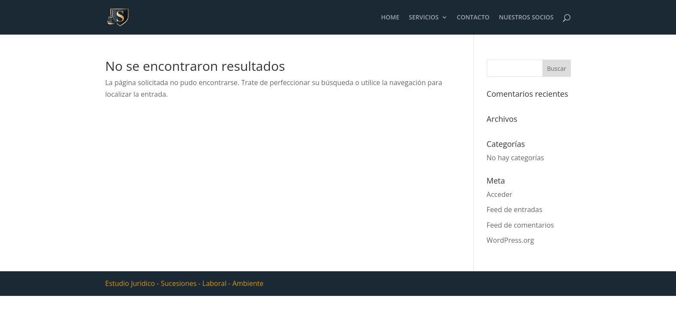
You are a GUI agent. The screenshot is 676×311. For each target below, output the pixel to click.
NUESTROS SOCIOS (526, 17)
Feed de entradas (514, 209)
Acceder (500, 194)
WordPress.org (510, 240)
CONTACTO (473, 17)
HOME (390, 17)
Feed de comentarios (520, 225)
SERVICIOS (423, 17)
